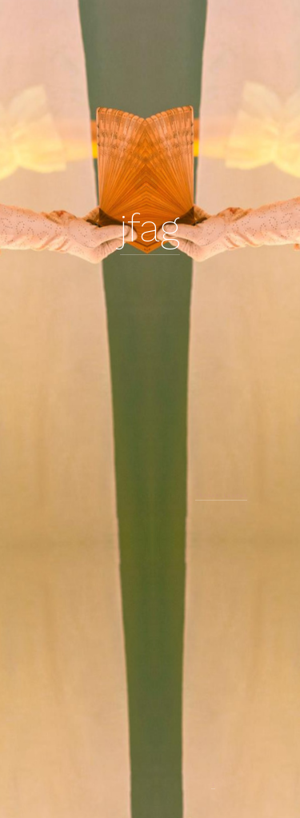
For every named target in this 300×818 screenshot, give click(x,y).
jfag (150, 228)
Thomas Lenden (221, 495)
